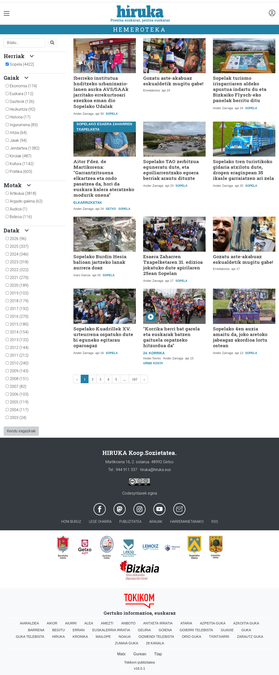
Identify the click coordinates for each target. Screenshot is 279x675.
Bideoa (21, 216)
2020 (19, 285)
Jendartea (24, 148)
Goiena (165, 630)
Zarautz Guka (250, 637)
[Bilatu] (24, 42)
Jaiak (18, 140)
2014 (19, 332)
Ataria (186, 623)
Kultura (22, 163)
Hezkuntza (22, 109)
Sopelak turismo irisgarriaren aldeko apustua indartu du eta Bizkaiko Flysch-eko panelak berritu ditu (239, 89)
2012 (19, 347)
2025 (19, 246)
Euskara (21, 93)
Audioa (18, 209)
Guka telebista (30, 637)
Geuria (144, 630)
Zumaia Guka (126, 643)
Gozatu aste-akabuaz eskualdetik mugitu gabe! (173, 81)
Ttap (158, 654)
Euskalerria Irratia (111, 630)
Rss (214, 522)
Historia (20, 117)
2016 (19, 316)
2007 (18, 386)
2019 (19, 293)
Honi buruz (71, 522)
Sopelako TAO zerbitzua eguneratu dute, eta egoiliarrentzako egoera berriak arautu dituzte (171, 169)
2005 (19, 402)
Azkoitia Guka (246, 623)
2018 (19, 301)
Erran (79, 630)
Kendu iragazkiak (21, 431)
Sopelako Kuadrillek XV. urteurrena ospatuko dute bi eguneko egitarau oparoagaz (103, 337)
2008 (19, 378)
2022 (19, 269)
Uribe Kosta (153, 363)
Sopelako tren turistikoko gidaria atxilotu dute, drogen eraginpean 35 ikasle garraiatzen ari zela (243, 169)
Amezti (107, 623)
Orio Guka (191, 637)
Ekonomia (23, 86)
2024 (19, 254)
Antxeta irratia (158, 623)
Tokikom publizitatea (139, 662)
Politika (21, 171)
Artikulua (23, 193)
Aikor (52, 623)
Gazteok (22, 101)
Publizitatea (130, 522)
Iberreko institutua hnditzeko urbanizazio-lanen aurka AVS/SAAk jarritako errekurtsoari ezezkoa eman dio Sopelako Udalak (101, 92)
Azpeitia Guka (213, 623)
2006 (19, 394)
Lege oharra (100, 522)
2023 (19, 262)
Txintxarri (219, 637)
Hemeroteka (139, 29)
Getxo (111, 209)
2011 (19, 355)
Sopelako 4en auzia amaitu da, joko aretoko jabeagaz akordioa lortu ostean (240, 337)
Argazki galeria (26, 201)
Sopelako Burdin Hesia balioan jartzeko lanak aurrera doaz (99, 262)
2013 (19, 340)
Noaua (125, 637)
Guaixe (227, 630)
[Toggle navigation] (6, 13)
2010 (19, 363)
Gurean (139, 654)
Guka (246, 630)
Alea (88, 623)
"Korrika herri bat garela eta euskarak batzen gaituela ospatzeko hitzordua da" (171, 337)
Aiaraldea (29, 623)
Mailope (103, 637)
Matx (121, 654)
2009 (19, 371)
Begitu (58, 630)
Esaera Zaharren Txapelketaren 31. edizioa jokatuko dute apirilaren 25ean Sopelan (173, 264)
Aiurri (71, 623)
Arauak (155, 522)
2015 (19, 324)
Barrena (36, 630)
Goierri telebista (196, 630)
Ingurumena (24, 125)
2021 (19, 277)
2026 (18, 238)
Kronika (80, 637)
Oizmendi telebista (156, 637)
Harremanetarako (187, 522)
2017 (19, 308)
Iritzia (18, 132)
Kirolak (20, 156)
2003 (18, 417)
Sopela (22, 64)
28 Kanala (155, 643)
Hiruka (58, 637)
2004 (19, 410)
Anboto (128, 623)
